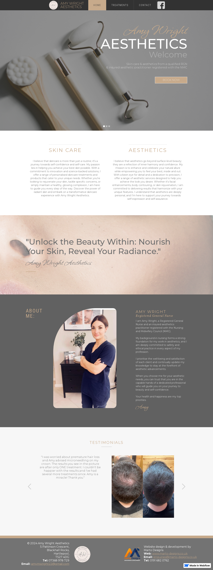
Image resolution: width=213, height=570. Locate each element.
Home (97, 5)
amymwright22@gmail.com (50, 564)
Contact (145, 5)
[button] (104, 126)
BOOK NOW (171, 80)
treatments (119, 5)
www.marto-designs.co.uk (170, 553)
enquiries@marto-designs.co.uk (175, 557)
